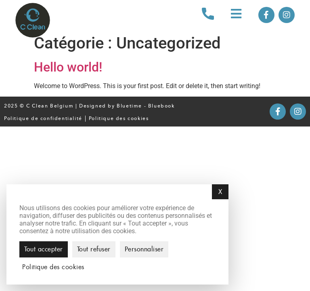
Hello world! (68, 67)
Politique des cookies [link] (53, 267)
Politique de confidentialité (43, 118)
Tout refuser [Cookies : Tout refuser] (94, 249)
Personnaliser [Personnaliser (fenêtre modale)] (144, 249)
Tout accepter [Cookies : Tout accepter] (43, 249)
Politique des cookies (119, 118)
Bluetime (129, 106)
